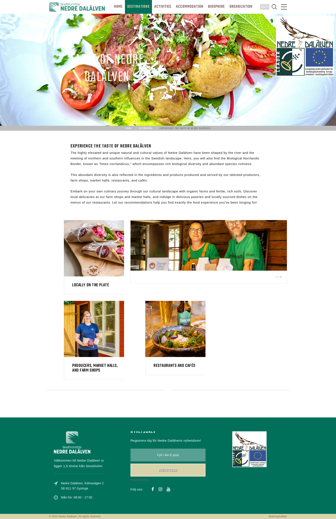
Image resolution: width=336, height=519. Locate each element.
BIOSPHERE (216, 7)
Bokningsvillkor (278, 516)
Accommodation (189, 7)
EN (264, 7)
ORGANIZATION (241, 7)
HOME (118, 7)
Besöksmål (146, 128)
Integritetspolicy (139, 461)
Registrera (168, 451)
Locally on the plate (122, 285)
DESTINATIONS (138, 7)
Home (129, 128)
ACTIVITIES (162, 7)
